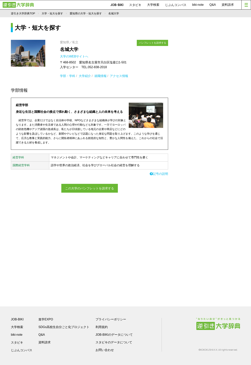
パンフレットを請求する (152, 42)
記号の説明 (159, 173)
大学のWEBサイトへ (74, 56)
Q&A (212, 4)
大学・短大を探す (52, 13)
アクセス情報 (119, 76)
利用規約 (102, 327)
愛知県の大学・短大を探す (86, 13)
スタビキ (135, 5)
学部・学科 (67, 76)
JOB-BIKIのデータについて (114, 334)
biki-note (198, 4)
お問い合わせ (105, 350)
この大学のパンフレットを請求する (89, 188)
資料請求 (228, 4)
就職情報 (100, 76)
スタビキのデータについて (114, 342)
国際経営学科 (21, 165)
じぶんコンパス (175, 5)
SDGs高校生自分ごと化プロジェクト (63, 327)
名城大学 (69, 49)
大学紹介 (85, 76)
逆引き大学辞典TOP (23, 13)
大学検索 (153, 4)
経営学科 (18, 157)
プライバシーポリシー (111, 319)
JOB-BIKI (116, 5)
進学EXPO (45, 319)
